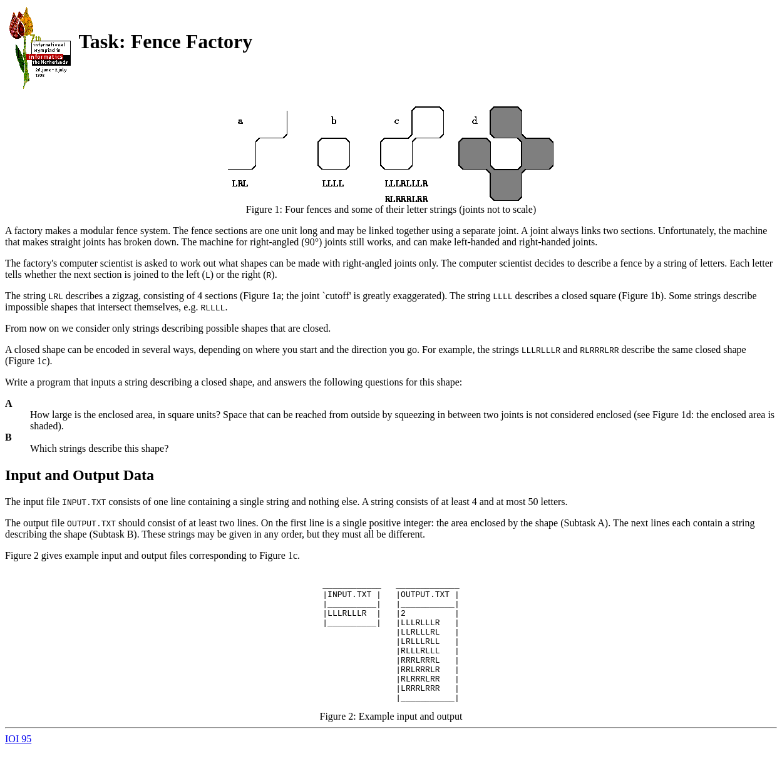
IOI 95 (18, 765)
